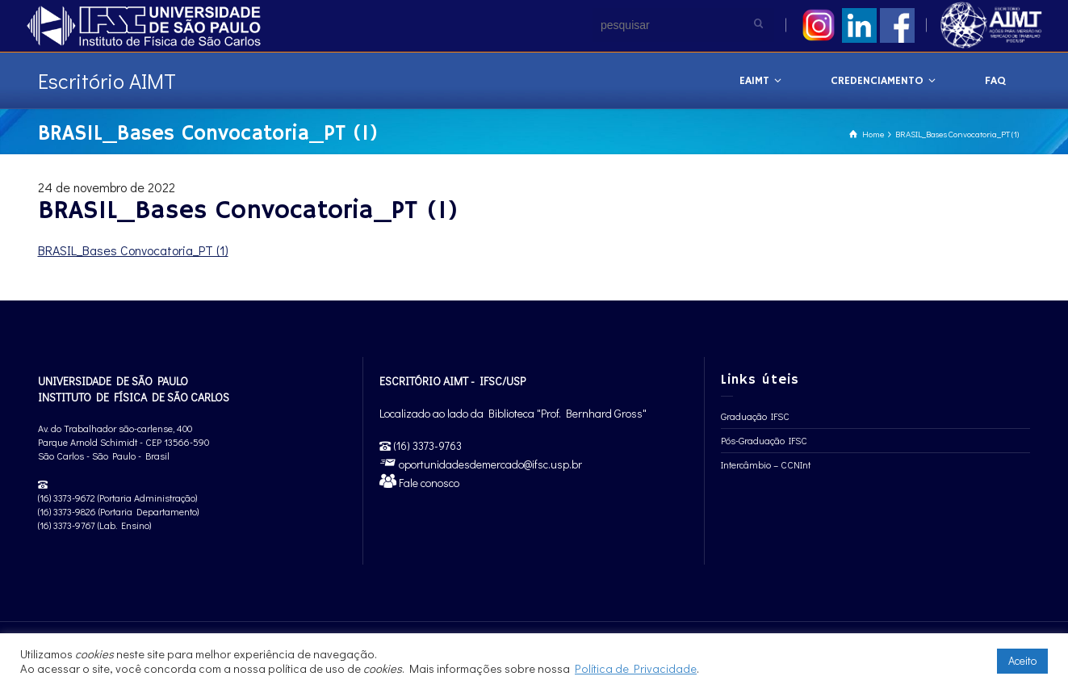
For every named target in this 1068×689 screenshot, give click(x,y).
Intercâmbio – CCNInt (765, 464)
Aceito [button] (1022, 660)
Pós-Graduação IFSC (764, 440)
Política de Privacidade (636, 668)
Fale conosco (427, 482)
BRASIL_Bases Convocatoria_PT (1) (133, 250)
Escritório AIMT (107, 80)
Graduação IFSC (755, 416)
